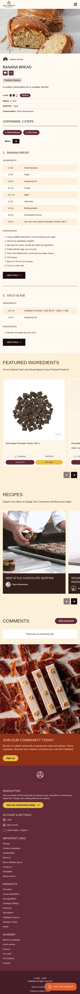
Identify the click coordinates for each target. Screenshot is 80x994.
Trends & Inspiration (12, 848)
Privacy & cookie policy (40, 991)
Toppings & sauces (11, 917)
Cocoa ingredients (11, 894)
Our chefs (7, 954)
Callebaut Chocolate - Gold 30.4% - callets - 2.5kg (46, 310)
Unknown (49, 456)
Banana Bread (13, 132)
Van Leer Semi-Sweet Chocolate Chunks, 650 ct (45, 222)
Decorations (8, 913)
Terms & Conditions (40, 987)
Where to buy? (9, 876)
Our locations (8, 958)
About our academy (11, 940)
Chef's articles (9, 944)
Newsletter (7, 871)
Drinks (5, 927)
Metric (8, 141)
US (16, 141)
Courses (6, 949)
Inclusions (7, 908)
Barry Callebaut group (12, 862)
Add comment (66, 621)
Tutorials (6, 963)
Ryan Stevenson (20, 584)
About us (7, 857)
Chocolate (7, 889)
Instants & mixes (10, 922)
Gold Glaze (32, 132)
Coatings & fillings (11, 903)
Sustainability (9, 853)
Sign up (10, 758)
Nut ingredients (9, 899)
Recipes (6, 843)
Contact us (7, 867)
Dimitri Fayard (16, 60)
